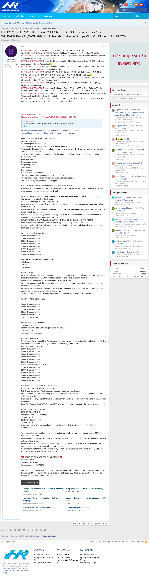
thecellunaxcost (29, 510)
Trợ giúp (132, 542)
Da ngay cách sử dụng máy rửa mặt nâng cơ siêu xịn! (86, 499)
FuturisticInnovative (30, 494)
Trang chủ (7, 16)
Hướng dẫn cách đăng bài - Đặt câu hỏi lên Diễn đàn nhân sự (28, 23)
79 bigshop (28, 121)
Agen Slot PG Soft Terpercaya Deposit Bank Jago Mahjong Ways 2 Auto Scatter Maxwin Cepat (130, 112)
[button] (39, 16)
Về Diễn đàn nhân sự (42, 555)
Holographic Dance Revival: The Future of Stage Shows (43, 490)
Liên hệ (91, 542)
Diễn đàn (20, 16)
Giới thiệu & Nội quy (122, 248)
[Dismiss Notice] (145, 23)
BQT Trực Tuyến (119, 90)
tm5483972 (116, 94)
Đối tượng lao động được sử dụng (127, 122)
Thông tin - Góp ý (63, 557)
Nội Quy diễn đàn (63, 554)
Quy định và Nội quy (103, 542)
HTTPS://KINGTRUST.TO (32, 50)
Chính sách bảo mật (119, 542)
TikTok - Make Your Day (31, 114)
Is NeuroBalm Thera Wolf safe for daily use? (41, 508)
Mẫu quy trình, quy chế (123, 204)
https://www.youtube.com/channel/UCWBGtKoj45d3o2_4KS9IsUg (48, 117)
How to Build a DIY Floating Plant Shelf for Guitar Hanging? (43, 499)
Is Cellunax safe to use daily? (78, 508)
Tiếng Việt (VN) (8, 542)
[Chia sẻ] (102, 46)
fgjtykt (122, 139)
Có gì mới (33, 16)
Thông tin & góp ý (121, 135)
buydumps (7, 40)
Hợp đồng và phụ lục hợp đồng (126, 146)
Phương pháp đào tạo (88, 563)
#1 (106, 46)
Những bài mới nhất (120, 193)
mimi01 (70, 491)
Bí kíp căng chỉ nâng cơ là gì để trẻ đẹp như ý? (85, 489)
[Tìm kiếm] (133, 10)
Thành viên (47, 16)
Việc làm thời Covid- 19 (88, 555)
